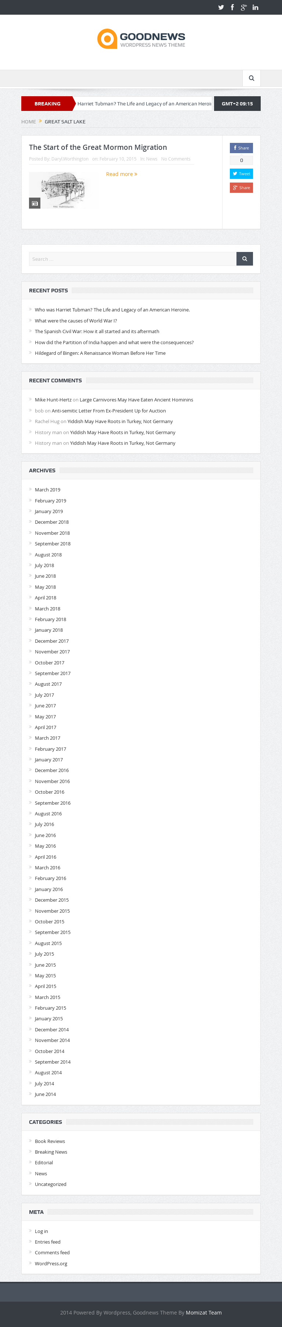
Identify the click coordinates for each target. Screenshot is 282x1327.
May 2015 (45, 975)
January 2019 (49, 511)
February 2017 (50, 749)
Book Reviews (50, 1141)
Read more (121, 173)
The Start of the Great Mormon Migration (98, 147)
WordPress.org (51, 1263)
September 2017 (52, 673)
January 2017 (49, 759)
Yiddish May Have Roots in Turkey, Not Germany (120, 421)
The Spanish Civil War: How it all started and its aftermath (97, 331)
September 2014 (52, 1062)
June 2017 (45, 705)
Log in (41, 1231)
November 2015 (52, 911)
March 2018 (47, 608)
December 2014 (52, 1029)
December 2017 (52, 641)
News (152, 159)
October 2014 (49, 1051)
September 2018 (52, 543)
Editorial (44, 1162)
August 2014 (48, 1072)
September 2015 (52, 932)
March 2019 (47, 489)
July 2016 (44, 824)
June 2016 (45, 835)
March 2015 (47, 997)
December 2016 (52, 770)
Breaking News (51, 1151)
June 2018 (45, 576)
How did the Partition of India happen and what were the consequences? (114, 342)
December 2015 (52, 900)
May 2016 (45, 846)
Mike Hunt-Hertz (53, 399)
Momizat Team (204, 1312)
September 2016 (52, 803)
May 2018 (45, 587)
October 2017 (49, 662)
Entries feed (48, 1241)
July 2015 (44, 954)
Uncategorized (50, 1184)
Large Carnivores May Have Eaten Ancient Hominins (136, 399)
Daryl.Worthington (69, 159)
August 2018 (48, 554)
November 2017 (52, 651)
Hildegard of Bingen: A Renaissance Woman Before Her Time (100, 353)
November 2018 (52, 533)
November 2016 (52, 781)
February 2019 (50, 500)
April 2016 (45, 857)
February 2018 (50, 619)
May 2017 (45, 716)
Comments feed (52, 1252)
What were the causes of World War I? (76, 320)
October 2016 (49, 792)
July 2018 (44, 565)
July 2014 (44, 1083)
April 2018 (45, 597)
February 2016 (50, 878)
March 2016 (47, 867)
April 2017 (45, 727)
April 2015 (45, 986)
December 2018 (52, 522)
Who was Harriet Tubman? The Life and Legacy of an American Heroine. (144, 104)
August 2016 (48, 813)
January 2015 (49, 1018)
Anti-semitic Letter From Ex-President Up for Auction (109, 410)
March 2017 (47, 738)
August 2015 (48, 943)
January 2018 (49, 630)
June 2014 (45, 1094)
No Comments (176, 159)
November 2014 (52, 1040)
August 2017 (48, 684)
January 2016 (49, 889)
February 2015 (50, 1008)
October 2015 (49, 921)
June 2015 (45, 965)
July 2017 (44, 695)
